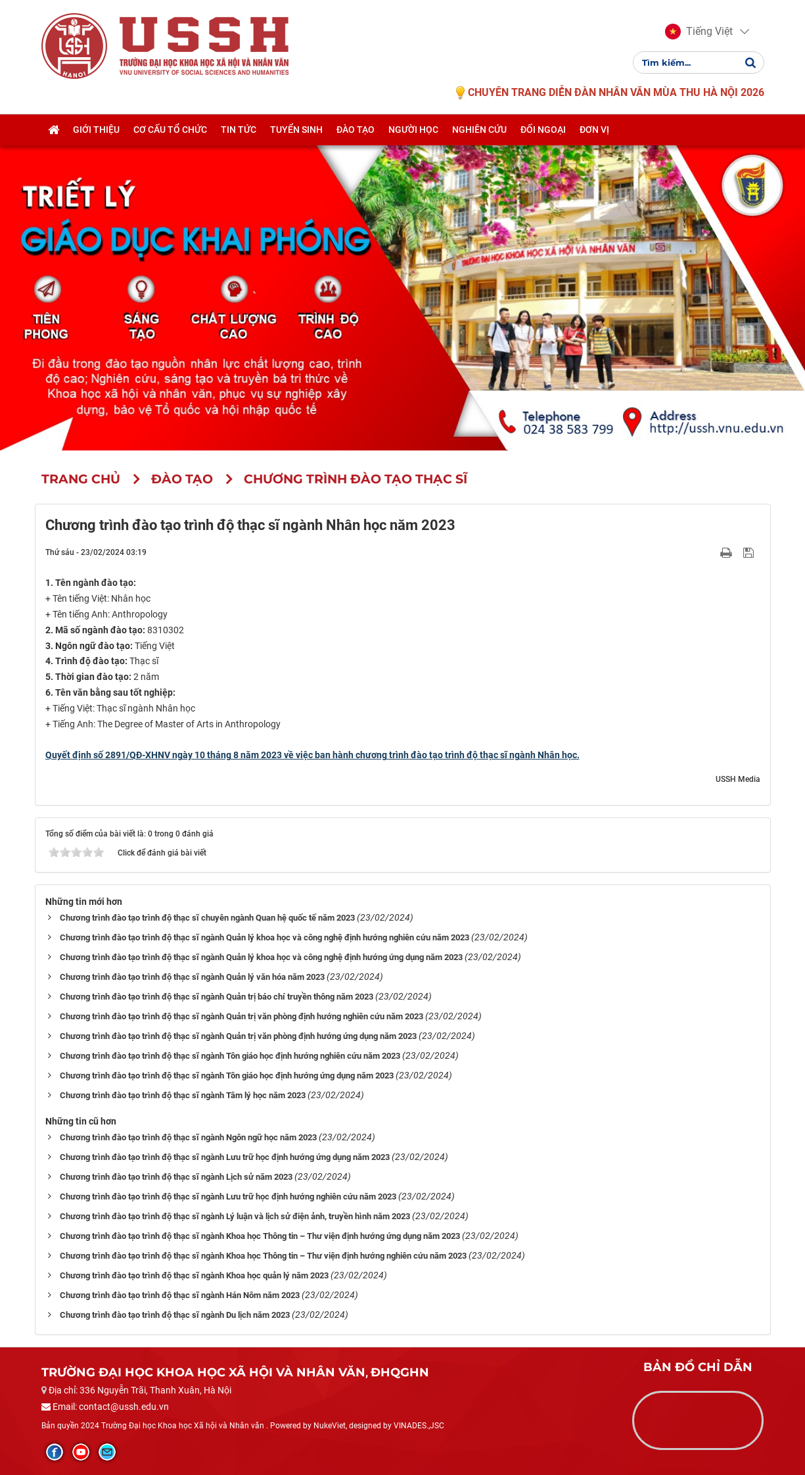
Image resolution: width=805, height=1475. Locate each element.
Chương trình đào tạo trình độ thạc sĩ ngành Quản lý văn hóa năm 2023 (192, 977)
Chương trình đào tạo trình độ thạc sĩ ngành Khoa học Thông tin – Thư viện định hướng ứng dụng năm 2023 (260, 1236)
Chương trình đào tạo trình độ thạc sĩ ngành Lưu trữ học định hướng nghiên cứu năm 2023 (228, 1196)
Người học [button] (413, 129)
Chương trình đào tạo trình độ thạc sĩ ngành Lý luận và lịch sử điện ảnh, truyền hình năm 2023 (235, 1216)
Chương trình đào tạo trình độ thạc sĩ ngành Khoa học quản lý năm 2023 (194, 1275)
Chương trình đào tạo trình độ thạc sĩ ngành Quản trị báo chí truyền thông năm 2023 (216, 997)
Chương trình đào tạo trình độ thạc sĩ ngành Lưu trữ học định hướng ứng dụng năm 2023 (225, 1157)
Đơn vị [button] (594, 129)
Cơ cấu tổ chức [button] (170, 129)
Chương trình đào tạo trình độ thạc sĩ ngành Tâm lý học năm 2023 (183, 1095)
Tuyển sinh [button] (296, 129)
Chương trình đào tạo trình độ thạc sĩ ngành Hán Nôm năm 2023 (180, 1295)
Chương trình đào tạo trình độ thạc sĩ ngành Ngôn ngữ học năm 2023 (188, 1137)
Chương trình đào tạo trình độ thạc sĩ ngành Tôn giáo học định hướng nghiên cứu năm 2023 (230, 1056)
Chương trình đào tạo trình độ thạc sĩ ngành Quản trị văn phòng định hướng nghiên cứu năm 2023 (241, 1016)
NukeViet (329, 1425)
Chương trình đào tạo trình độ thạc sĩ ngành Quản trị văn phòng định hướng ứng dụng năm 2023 (238, 1036)
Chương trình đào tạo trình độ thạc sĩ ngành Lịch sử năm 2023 (176, 1177)
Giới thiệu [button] (96, 129)
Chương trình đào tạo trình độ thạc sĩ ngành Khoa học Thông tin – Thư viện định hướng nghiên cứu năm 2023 (263, 1256)
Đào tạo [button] (355, 129)
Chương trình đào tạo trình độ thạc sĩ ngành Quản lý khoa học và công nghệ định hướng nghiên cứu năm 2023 (264, 937)
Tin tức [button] (238, 129)
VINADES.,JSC (419, 1425)
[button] (699, 31)
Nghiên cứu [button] (479, 129)
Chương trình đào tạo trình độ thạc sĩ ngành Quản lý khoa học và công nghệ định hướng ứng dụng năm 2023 (261, 957)
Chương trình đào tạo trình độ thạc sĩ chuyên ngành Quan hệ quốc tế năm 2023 (207, 918)
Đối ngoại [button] (543, 129)
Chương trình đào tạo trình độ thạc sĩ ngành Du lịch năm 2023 (175, 1315)
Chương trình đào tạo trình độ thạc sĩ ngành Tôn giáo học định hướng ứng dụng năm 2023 (227, 1075)
